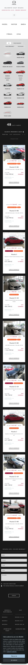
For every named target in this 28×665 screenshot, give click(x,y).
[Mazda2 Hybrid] (20, 63)
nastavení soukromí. (12, 651)
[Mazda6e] (7, 85)
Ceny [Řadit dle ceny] (10, 134)
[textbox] (14, 555)
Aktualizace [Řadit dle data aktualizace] (16, 134)
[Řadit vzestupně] (22, 134)
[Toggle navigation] (14, 15)
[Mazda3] (7, 72)
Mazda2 (4, 617)
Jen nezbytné (14, 660)
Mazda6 (4, 624)
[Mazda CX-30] (20, 85)
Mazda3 (4, 620)
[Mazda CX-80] (20, 94)
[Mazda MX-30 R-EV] (7, 63)
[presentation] (12, 591)
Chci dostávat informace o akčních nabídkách (13, 585)
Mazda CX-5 (19, 620)
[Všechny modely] (7, 53)
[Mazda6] (20, 72)
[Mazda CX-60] (7, 94)
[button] (1, 583)
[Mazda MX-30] (20, 54)
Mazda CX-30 (14, 298)
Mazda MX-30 (19, 624)
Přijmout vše (14, 656)
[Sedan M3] (7, 80)
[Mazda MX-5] (20, 103)
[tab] (4, 24)
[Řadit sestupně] (24, 134)
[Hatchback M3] (7, 78)
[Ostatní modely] (7, 113)
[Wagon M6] (20, 78)
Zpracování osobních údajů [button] (9, 583)
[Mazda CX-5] (7, 103)
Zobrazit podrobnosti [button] (14, 182)
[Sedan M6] (20, 79)
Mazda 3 (14, 254)
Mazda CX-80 (14, 167)
